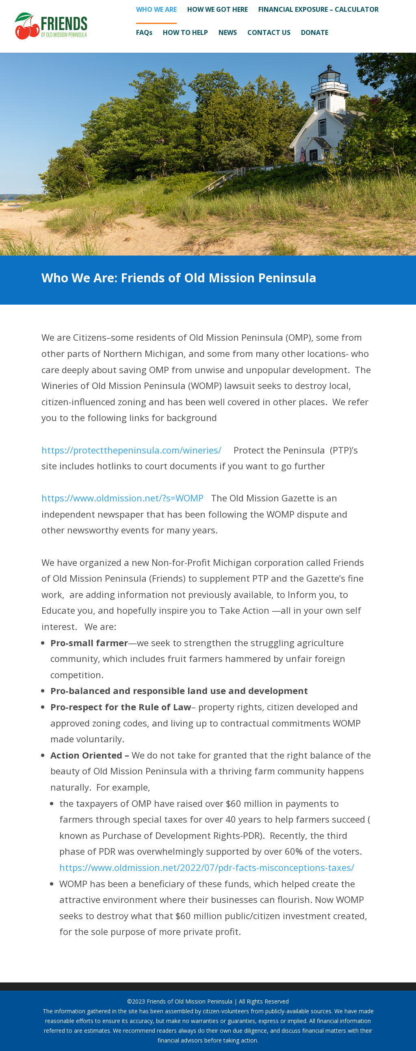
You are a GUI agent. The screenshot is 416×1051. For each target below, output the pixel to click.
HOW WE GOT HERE (217, 10)
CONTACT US (268, 33)
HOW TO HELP (185, 33)
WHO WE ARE (156, 10)
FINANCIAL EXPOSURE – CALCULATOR (318, 10)
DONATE (314, 33)
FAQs (144, 33)
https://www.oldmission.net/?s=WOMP (122, 498)
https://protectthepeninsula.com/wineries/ (131, 450)
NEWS (228, 33)
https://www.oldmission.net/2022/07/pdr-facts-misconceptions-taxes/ (206, 867)
